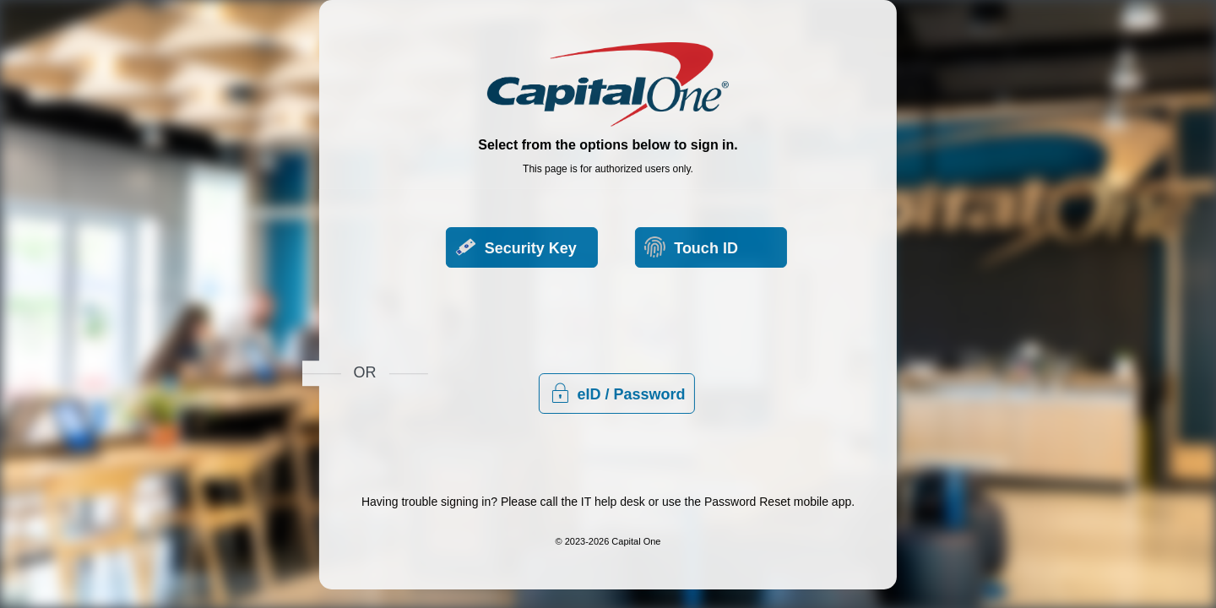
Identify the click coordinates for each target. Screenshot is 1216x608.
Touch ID (464, 347)
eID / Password (770, 321)
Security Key (478, 294)
